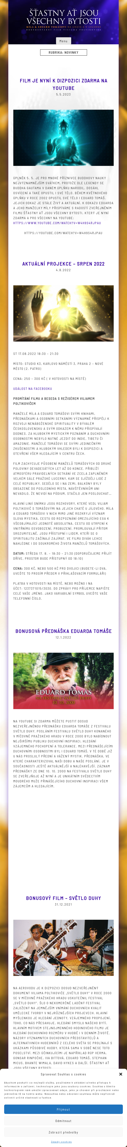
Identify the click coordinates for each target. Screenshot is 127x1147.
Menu (64, 41)
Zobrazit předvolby (63, 1132)
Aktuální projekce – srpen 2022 (63, 264)
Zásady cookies (61, 1141)
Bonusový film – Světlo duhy (63, 898)
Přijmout (63, 1109)
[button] (121, 1074)
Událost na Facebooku (32, 388)
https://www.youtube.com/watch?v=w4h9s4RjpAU (57, 223)
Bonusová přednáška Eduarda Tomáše (63, 631)
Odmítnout (63, 1121)
